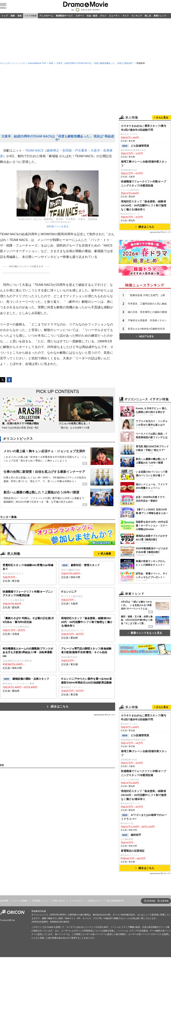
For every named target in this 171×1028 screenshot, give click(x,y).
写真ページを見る (59, 226)
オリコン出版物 (20, 901)
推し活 (148, 15)
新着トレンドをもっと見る (145, 632)
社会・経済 (92, 15)
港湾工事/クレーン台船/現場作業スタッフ (144, 163)
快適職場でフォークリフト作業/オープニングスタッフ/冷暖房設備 (143, 183)
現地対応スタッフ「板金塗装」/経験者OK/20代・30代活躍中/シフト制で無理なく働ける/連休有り (143, 205)
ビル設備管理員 (135, 146)
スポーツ (80, 15)
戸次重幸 (81, 150)
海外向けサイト (95, 901)
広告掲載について (40, 901)
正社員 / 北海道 (28, 625)
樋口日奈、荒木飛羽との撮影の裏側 (147, 312)
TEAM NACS (34, 150)
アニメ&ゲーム (46, 15)
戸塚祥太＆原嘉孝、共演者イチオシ (147, 320)
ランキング (136, 15)
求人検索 (106, 553)
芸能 (12, 15)
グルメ (103, 15)
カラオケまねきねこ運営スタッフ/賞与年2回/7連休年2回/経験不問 (143, 127)
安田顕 (67, 150)
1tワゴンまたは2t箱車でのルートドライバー (144, 816)
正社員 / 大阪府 (87, 597)
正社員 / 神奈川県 (87, 571)
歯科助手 (131, 835)
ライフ (125, 15)
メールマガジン (76, 901)
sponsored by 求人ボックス (104, 715)
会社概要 (4, 901)
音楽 (19, 15)
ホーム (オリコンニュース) (12, 63)
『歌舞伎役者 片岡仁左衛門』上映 (146, 295)
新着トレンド (160, 15)
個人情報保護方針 (115, 901)
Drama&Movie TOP (37, 63)
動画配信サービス (64, 15)
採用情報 (151, 901)
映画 (51, 63)
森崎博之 (53, 150)
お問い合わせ (59, 901)
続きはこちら (60, 706)
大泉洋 (95, 150)
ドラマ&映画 (30, 15)
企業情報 (164, 901)
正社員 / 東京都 (28, 572)
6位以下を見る (145, 336)
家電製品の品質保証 (132, 850)
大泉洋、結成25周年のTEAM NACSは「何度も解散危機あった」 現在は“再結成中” (94, 63)
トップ (4, 15)
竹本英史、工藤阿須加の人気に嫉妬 (147, 303)
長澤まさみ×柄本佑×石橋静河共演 (146, 328)
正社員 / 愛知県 (28, 599)
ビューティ (114, 15)
